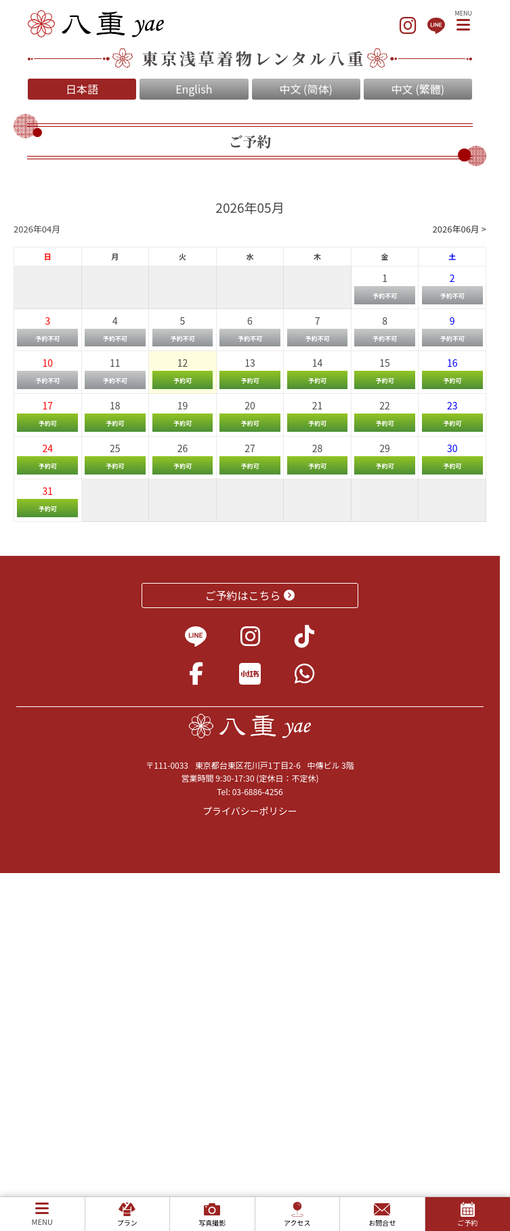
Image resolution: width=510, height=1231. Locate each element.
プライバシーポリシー (250, 811)
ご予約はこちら (250, 595)
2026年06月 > (459, 228)
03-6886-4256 (257, 791)
